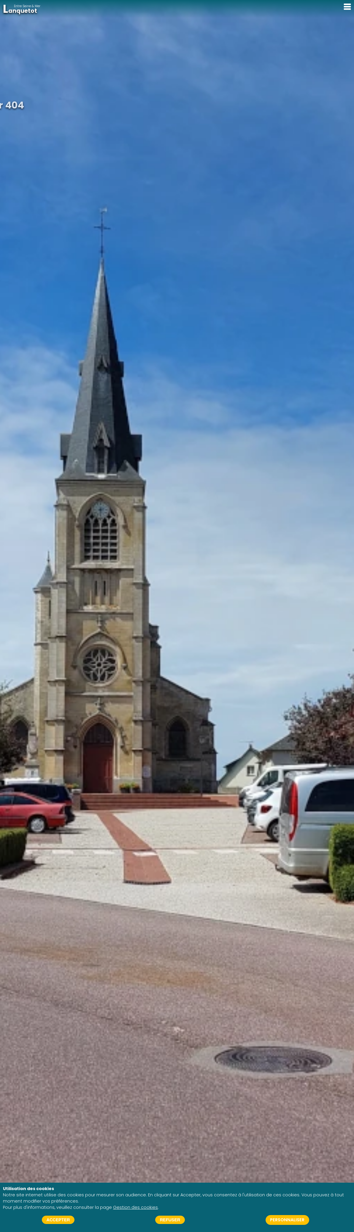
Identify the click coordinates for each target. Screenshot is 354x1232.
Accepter (58, 1219)
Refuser (170, 1219)
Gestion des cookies (135, 1207)
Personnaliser (287, 1220)
